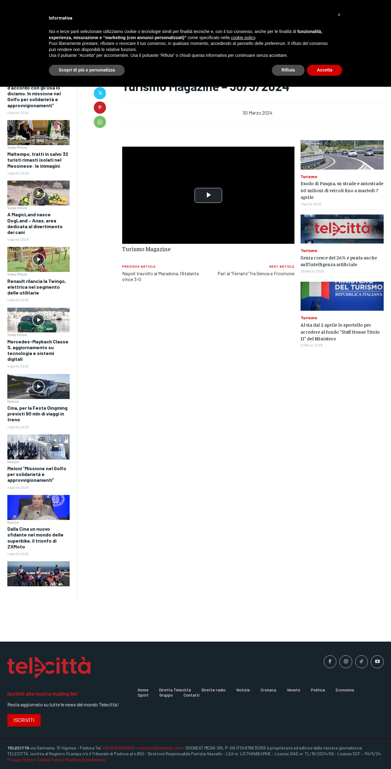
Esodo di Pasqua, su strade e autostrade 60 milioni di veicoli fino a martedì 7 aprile (342, 190)
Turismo (309, 176)
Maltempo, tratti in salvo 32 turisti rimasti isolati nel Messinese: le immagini (37, 159)
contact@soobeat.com (160, 747)
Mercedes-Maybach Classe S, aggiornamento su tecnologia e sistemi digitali (37, 350)
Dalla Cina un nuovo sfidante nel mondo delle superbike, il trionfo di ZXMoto (35, 537)
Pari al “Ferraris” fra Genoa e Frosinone (255, 273)
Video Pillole (17, 147)
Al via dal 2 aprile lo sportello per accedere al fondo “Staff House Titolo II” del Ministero (340, 331)
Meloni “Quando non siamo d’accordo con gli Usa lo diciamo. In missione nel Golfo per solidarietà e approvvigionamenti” (36, 93)
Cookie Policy (49, 759)
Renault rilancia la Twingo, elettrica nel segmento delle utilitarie (36, 286)
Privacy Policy (20, 759)
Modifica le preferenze (85, 759)
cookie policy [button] (243, 37)
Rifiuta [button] (288, 70)
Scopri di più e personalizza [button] (87, 70)
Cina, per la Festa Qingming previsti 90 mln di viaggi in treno (37, 413)
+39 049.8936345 (118, 747)
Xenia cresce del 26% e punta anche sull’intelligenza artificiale (339, 260)
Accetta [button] (324, 70)
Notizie (13, 401)
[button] (339, 15)
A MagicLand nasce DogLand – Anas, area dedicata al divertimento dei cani (35, 223)
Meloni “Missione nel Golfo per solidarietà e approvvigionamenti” (36, 474)
